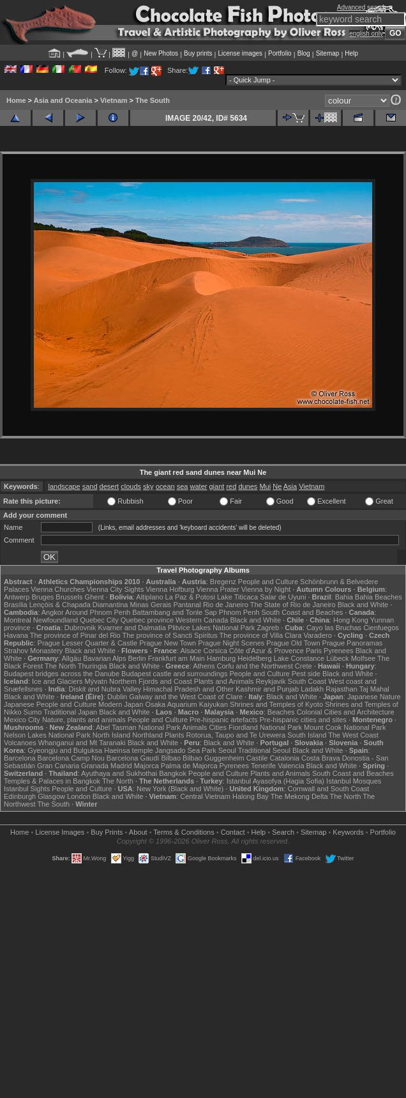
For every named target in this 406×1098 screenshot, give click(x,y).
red (231, 486)
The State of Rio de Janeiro (293, 604)
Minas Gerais (151, 604)
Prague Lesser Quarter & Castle (88, 643)
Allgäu (72, 658)
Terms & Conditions (183, 832)
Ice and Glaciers (57, 681)
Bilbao (171, 758)
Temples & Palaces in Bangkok (52, 781)
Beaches (281, 712)
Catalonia (284, 758)
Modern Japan (120, 704)
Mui (265, 486)
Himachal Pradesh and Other (188, 689)
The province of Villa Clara (261, 635)
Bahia (344, 597)
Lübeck (337, 658)
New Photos (161, 53)
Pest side (306, 673)
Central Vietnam (205, 796)
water (198, 486)
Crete (303, 666)
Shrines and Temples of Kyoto (276, 704)
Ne (277, 486)
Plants (174, 735)
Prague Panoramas (352, 643)
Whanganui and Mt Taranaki (82, 742)
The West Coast (353, 735)
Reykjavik (270, 681)
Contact (233, 832)
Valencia (291, 765)
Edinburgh (20, 796)
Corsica (215, 650)
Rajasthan (341, 689)
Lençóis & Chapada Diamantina (78, 604)
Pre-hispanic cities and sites (303, 719)
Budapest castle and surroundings (174, 673)
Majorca (146, 765)
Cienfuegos (381, 627)
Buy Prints (107, 832)
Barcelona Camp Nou (71, 758)
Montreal (17, 620)
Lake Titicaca (237, 597)
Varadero (317, 635)
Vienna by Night (265, 589)
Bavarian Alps (104, 658)
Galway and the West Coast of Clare (186, 696)
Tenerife (263, 765)
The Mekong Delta (299, 796)
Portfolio (280, 53)
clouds (131, 486)
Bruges (42, 597)
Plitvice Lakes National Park (211, 627)
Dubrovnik (80, 627)
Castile (257, 758)
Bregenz (223, 581)
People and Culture (268, 581)
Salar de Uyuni (283, 597)
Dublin (117, 696)
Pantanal (186, 604)
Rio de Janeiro (225, 604)
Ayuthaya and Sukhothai (119, 773)
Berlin (137, 658)
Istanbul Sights (27, 789)
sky (148, 486)
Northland (147, 735)
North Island (111, 735)
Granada (95, 765)
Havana (16, 635)
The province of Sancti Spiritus (170, 635)
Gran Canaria (58, 765)
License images (240, 53)
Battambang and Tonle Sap (174, 612)
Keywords (348, 832)
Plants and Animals (224, 681)
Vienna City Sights (115, 589)
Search (283, 832)
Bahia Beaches (378, 597)
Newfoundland (55, 620)
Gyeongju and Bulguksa (64, 750)
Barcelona (20, 758)
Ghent (94, 597)
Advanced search (361, 7)
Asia (290, 486)
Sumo (33, 712)
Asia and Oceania (63, 100)
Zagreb (268, 627)
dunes (247, 486)
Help (351, 53)
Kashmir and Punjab (267, 689)
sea (182, 486)
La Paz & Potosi (190, 597)
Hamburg (221, 658)
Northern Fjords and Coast (150, 681)
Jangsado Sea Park (185, 750)
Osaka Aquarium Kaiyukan (186, 704)
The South (152, 100)
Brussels (69, 597)
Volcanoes (20, 742)
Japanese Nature (374, 696)
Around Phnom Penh (97, 612)
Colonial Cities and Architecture (346, 712)
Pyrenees (338, 650)
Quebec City (99, 620)
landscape (64, 486)
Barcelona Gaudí (133, 758)
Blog (303, 53)
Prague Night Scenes (231, 643)
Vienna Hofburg (170, 589)
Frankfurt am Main (176, 658)
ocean (165, 486)
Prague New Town (167, 643)
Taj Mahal (374, 689)
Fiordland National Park (265, 727)
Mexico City (22, 719)
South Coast (307, 681)
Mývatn (96, 681)
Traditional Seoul (264, 750)
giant (216, 486)
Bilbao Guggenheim (213, 758)
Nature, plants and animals (84, 719)
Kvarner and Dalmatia (131, 627)
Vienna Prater (218, 589)
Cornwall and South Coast (329, 789)
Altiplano (149, 597)
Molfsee (363, 658)
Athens (203, 666)
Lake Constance (299, 658)
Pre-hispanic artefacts (223, 719)
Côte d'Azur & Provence (266, 650)
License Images (59, 832)
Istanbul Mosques (353, 781)
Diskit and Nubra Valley (105, 689)
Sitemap (328, 53)
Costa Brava (320, 758)
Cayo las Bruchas (333, 627)
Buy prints (198, 53)
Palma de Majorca (189, 765)
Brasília (15, 604)
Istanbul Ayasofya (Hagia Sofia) (275, 781)
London (79, 796)
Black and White (363, 604)
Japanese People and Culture (50, 704)
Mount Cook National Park (345, 727)
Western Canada (202, 620)
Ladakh (312, 689)
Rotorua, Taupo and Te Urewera (236, 735)
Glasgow (51, 796)
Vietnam (114, 100)
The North (60, 666)
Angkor (52, 612)
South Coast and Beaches (302, 612)
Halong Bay (250, 796)
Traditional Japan (70, 712)
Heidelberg (254, 658)
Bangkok (172, 773)
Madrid (121, 765)
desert (109, 486)
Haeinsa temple (128, 750)
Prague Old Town (293, 643)
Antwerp (16, 597)
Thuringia (92, 666)
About (138, 832)
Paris (314, 650)
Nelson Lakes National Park (47, 735)
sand (90, 486)
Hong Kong (350, 620)
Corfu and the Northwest (255, 666)
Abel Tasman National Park (138, 727)
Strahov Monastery (33, 650)
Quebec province (147, 620)
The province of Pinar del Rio (75, 635)
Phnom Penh (239, 612)
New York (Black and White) (180, 789)
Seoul (227, 750)
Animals (194, 727)
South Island (306, 735)
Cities (218, 727)
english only (366, 33)
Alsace (190, 650)
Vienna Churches (57, 589)
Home (16, 100)
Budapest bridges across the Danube (61, 673)
